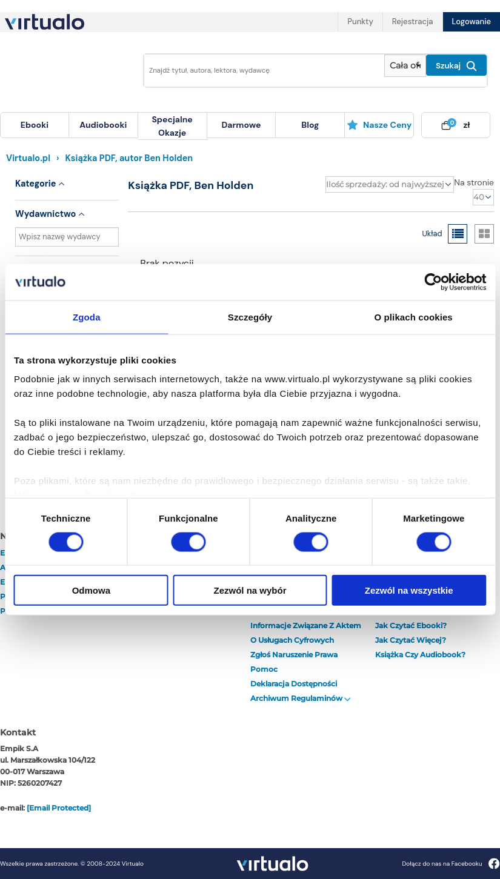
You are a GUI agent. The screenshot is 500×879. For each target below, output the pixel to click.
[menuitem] (34, 125)
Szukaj (456, 66)
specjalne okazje (172, 126)
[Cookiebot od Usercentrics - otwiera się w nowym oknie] (433, 282)
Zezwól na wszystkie (409, 590)
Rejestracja (412, 21)
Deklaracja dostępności (293, 683)
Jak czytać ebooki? (411, 625)
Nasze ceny (379, 124)
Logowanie (471, 21)
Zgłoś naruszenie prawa (294, 654)
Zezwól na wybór (249, 590)
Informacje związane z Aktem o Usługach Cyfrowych (305, 633)
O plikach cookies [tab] (414, 316)
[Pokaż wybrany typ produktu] (405, 66)
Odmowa (91, 590)
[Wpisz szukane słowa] (260, 71)
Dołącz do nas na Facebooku (450, 863)
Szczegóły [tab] (250, 316)
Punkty (360, 21)
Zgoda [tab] (87, 316)
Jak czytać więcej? (410, 640)
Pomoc (264, 669)
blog (310, 124)
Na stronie (474, 182)
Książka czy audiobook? (420, 654)
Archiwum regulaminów (300, 698)
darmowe (241, 124)
